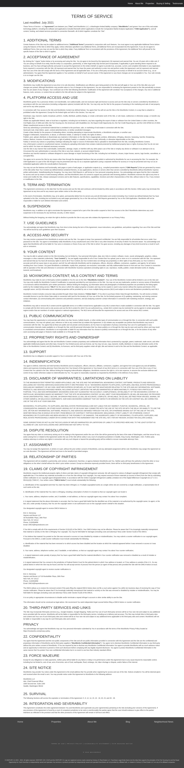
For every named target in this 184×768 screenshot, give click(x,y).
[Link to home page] (3, 3)
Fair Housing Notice (122, 743)
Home (130, 3)
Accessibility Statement (97, 743)
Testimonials (177, 3)
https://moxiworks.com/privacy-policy (36, 631)
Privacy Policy (74, 743)
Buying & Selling (163, 3)
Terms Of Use (58, 743)
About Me (139, 3)
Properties (150, 3)
